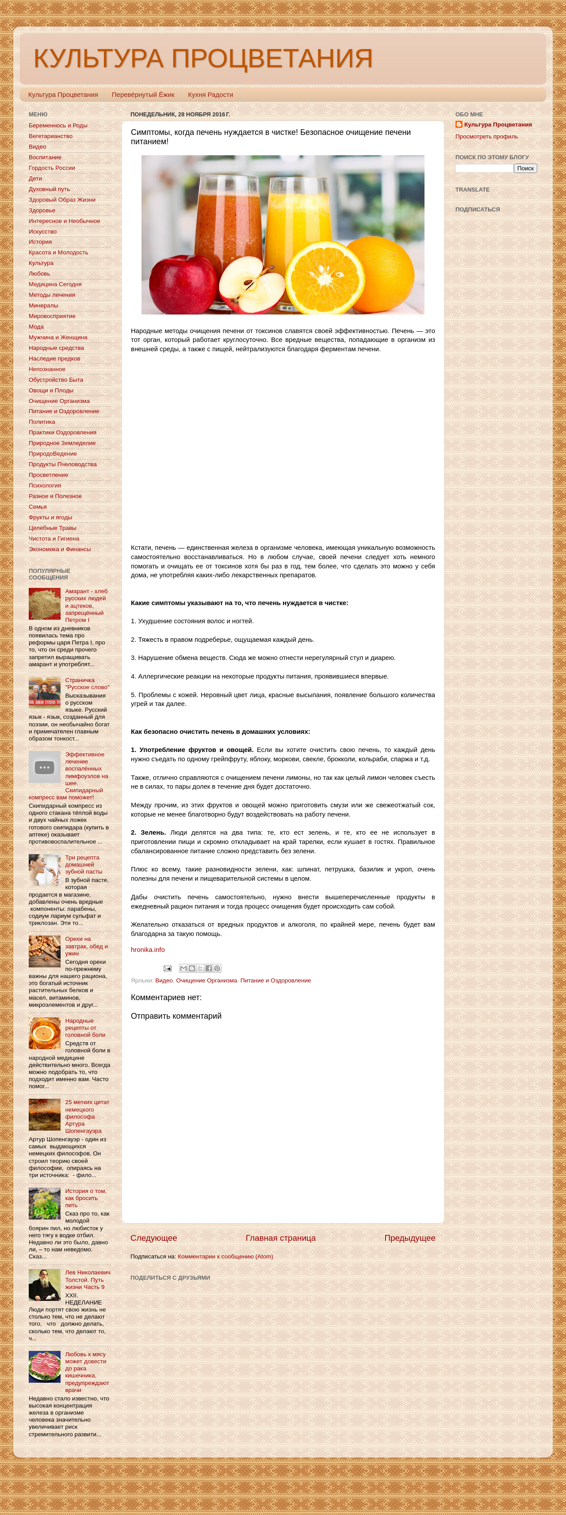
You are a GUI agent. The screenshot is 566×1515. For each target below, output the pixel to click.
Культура (41, 263)
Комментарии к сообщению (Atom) (225, 1256)
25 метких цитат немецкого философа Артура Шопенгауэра (87, 1116)
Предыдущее (410, 1238)
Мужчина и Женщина (58, 337)
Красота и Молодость (58, 252)
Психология (45, 485)
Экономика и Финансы (60, 549)
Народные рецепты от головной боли (85, 1027)
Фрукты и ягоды (50, 517)
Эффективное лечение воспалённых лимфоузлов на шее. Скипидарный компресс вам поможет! (68, 776)
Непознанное (47, 369)
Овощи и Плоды (51, 390)
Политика (42, 421)
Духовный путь (49, 189)
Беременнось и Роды (58, 125)
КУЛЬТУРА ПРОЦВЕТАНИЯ (203, 58)
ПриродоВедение (53, 453)
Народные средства (56, 348)
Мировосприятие (52, 316)
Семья (38, 506)
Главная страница (281, 1238)
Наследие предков (54, 358)
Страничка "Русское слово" (87, 683)
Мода (36, 326)
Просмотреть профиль (486, 136)
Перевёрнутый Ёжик (143, 94)
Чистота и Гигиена (54, 538)
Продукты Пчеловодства (63, 464)
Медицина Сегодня (55, 284)
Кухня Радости (210, 94)
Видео (163, 980)
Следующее (153, 1238)
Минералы (43, 305)
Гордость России (52, 168)
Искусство (43, 231)
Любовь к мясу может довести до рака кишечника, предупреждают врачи (87, 1372)
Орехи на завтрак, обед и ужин (86, 946)
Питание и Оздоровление (276, 980)
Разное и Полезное (55, 496)
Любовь (39, 273)
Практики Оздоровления (62, 432)
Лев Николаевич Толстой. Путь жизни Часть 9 (88, 1279)
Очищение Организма (206, 980)
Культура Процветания (63, 94)
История (40, 241)
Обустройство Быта (56, 379)
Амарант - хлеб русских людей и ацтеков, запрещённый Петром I (86, 605)
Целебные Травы (52, 528)
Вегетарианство (51, 136)
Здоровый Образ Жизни (62, 199)
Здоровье (42, 210)
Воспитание (45, 157)
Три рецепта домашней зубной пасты (83, 864)
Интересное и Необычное (64, 221)
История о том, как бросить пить (86, 1198)
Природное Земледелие (62, 443)
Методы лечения (52, 294)
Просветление (48, 475)
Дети (35, 178)
